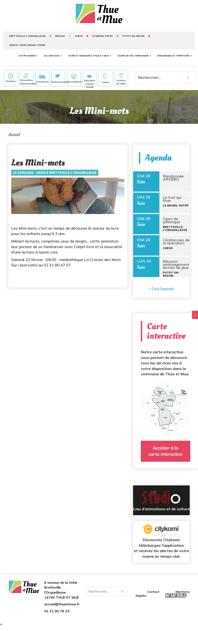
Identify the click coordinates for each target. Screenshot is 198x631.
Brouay (60, 36)
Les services (52, 55)
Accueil (14, 134)
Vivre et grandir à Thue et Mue (89, 55)
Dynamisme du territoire (174, 55)
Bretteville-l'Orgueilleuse (27, 36)
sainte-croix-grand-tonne (27, 45)
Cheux (79, 36)
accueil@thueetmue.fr (62, 608)
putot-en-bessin (133, 36)
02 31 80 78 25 (56, 615)
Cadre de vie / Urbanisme (134, 55)
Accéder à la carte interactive (166, 455)
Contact (153, 596)
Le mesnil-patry (102, 36)
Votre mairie (28, 55)
